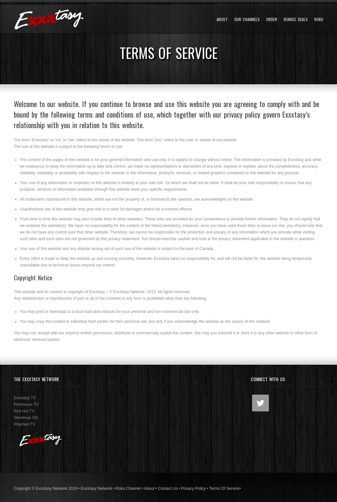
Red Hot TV (24, 411)
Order (271, 19)
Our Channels (247, 19)
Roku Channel (128, 488)
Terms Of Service (224, 488)
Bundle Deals (296, 19)
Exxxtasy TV (25, 398)
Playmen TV (24, 424)
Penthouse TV (26, 404)
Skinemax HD (26, 417)
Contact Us (167, 488)
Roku (318, 19)
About (222, 19)
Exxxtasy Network (96, 488)
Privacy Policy (193, 488)
